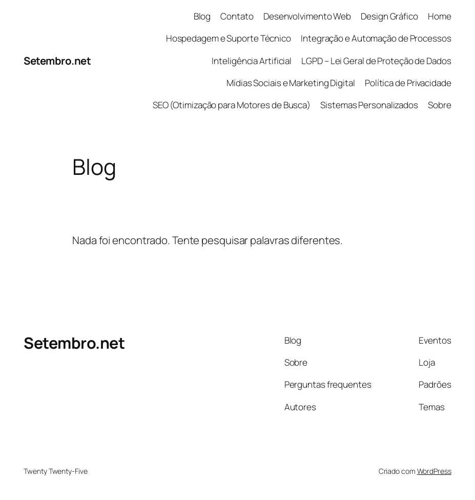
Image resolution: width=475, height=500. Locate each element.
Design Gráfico (389, 16)
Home (439, 16)
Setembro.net (57, 60)
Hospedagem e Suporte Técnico (228, 38)
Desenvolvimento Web (307, 16)
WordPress (434, 471)
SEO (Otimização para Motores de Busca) (232, 105)
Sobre (439, 105)
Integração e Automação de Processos (376, 38)
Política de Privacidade (408, 83)
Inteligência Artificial (252, 61)
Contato (236, 16)
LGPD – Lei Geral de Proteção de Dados (376, 61)
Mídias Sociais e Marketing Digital (290, 83)
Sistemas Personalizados (369, 105)
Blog (202, 16)
